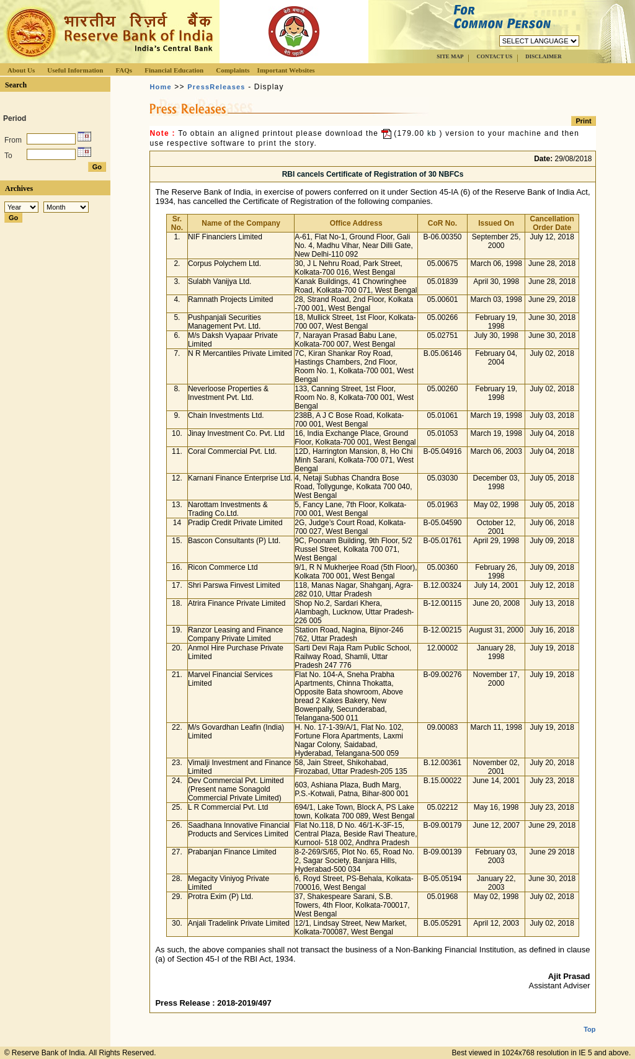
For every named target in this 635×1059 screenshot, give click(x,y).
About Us (21, 70)
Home (160, 87)
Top (589, 1019)
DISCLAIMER (543, 56)
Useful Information (75, 70)
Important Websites (286, 70)
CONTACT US (494, 56)
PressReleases (216, 87)
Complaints (232, 70)
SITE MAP (450, 56)
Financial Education (173, 70)
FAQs (123, 70)
